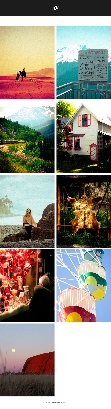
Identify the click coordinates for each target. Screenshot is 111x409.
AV (55, 8)
